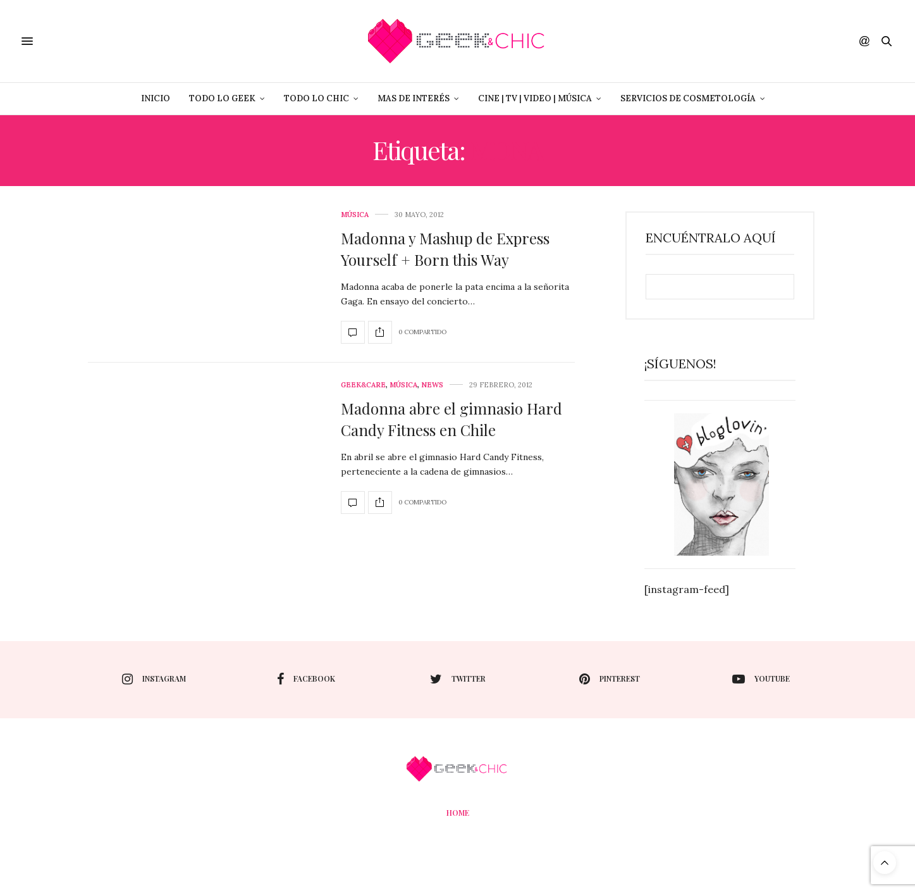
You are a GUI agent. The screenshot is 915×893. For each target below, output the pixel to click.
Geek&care (363, 385)
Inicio (155, 98)
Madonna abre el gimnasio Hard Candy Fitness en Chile (451, 419)
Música (355, 214)
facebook (306, 679)
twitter (458, 679)
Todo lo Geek (222, 98)
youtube (761, 679)
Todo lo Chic (316, 98)
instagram (154, 679)
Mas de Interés (414, 98)
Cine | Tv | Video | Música (535, 98)
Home (457, 813)
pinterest (609, 679)
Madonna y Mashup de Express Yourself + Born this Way (445, 249)
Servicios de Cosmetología (688, 98)
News (432, 385)
